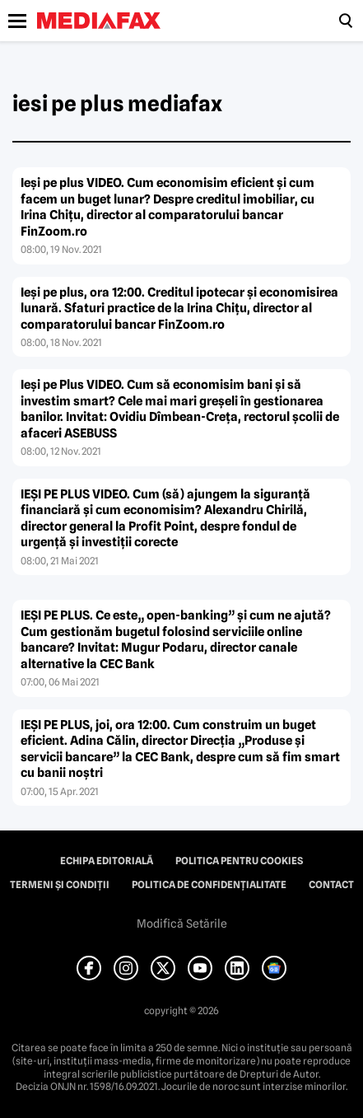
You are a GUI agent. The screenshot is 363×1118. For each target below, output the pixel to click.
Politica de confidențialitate (209, 885)
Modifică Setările (182, 923)
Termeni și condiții (59, 885)
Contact (331, 885)
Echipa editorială (106, 861)
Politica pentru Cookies (239, 861)
